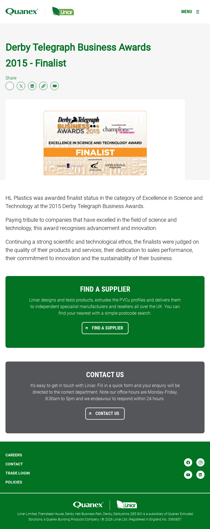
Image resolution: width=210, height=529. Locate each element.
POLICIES (13, 482)
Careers (13, 455)
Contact (14, 464)
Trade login (17, 473)
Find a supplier (107, 328)
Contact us (107, 413)
